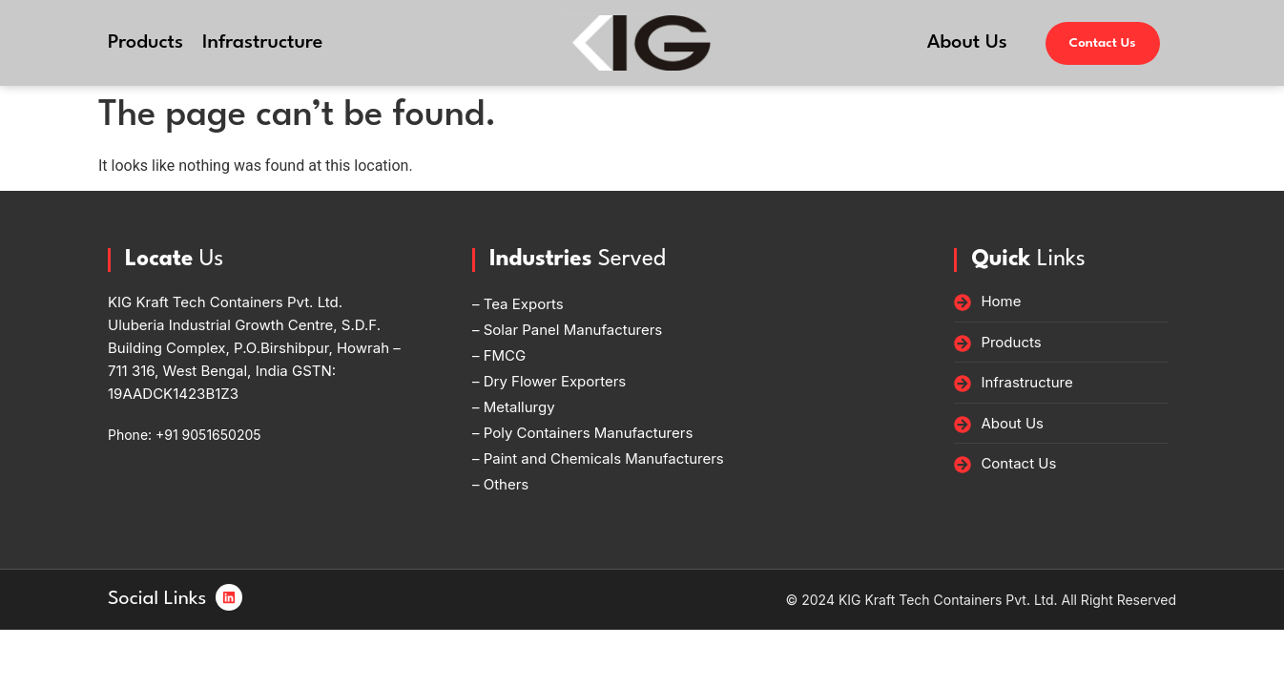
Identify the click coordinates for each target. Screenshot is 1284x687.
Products (145, 42)
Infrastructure (262, 42)
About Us (967, 42)
